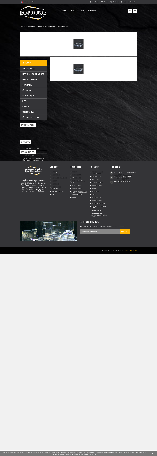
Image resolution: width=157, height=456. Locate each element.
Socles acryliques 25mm (98, 410)
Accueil (23, 26)
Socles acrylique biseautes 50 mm (99, 406)
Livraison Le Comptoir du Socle (31, 148)
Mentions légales (28, 151)
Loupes (93, 393)
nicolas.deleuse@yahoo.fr (124, 380)
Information (25, 142)
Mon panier (114, 2)
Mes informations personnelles (56, 386)
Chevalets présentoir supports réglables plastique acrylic (99, 414)
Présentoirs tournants (97, 381)
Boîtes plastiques (96, 396)
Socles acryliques (96, 375)
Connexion (132, 2)
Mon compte (94, 2)
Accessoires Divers (97, 384)
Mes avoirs (54, 380)
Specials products (28, 166)
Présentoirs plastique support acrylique (97, 371)
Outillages (94, 387)
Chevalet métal (95, 378)
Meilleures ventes (76, 377)
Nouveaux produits (76, 374)
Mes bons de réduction (57, 390)
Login (52, 393)
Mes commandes (55, 374)
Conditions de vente (28, 154)
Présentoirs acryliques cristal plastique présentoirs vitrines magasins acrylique (79, 392)
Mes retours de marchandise (59, 377)
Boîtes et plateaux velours (98, 402)
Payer (123, 2)
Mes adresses (55, 383)
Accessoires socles (97, 399)
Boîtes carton (95, 390)
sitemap (73, 396)
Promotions (74, 371)
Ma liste (104, 2)
